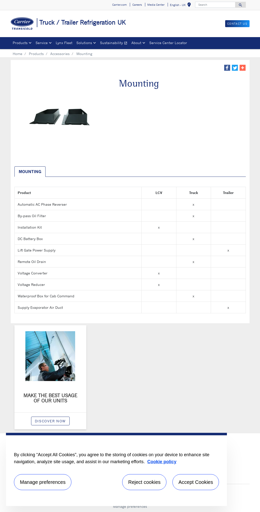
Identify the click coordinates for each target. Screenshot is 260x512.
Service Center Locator (168, 43)
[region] (116, 469)
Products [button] (20, 43)
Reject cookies (144, 482)
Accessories (60, 54)
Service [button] (42, 43)
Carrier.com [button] (119, 4)
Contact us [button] (237, 23)
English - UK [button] (181, 5)
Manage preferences (130, 506)
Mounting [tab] (30, 171)
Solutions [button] (84, 43)
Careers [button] (137, 4)
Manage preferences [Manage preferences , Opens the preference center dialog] (42, 482)
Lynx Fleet (64, 43)
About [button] (136, 43)
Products (36, 54)
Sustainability (114, 43)
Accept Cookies (195, 482)
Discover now (50, 421)
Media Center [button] (155, 4)
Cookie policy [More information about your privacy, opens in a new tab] (161, 461)
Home (17, 54)
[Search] (215, 5)
